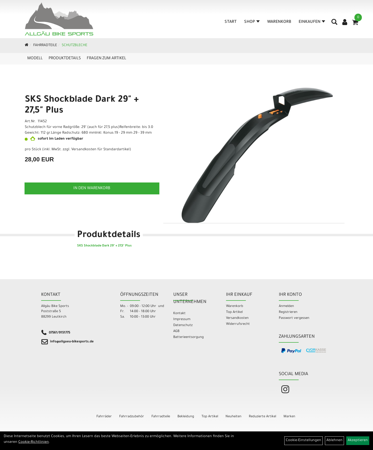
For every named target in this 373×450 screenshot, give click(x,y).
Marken (289, 417)
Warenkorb (279, 22)
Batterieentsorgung (188, 337)
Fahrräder (104, 417)
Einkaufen (312, 22)
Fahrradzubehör (131, 417)
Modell (35, 58)
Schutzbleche (74, 46)
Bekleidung (185, 417)
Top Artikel (234, 312)
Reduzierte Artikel (262, 417)
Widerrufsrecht (238, 324)
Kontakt (179, 313)
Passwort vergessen (294, 318)
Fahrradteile (45, 46)
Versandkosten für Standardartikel (100, 150)
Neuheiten (233, 417)
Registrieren (288, 312)
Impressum (181, 319)
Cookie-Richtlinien (33, 442)
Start (231, 22)
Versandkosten (237, 318)
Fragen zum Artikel (106, 58)
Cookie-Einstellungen (303, 441)
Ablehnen (334, 441)
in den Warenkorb (91, 188)
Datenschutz (183, 325)
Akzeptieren (358, 441)
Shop (252, 22)
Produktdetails (65, 58)
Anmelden (286, 306)
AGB (176, 331)
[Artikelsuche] (334, 24)
